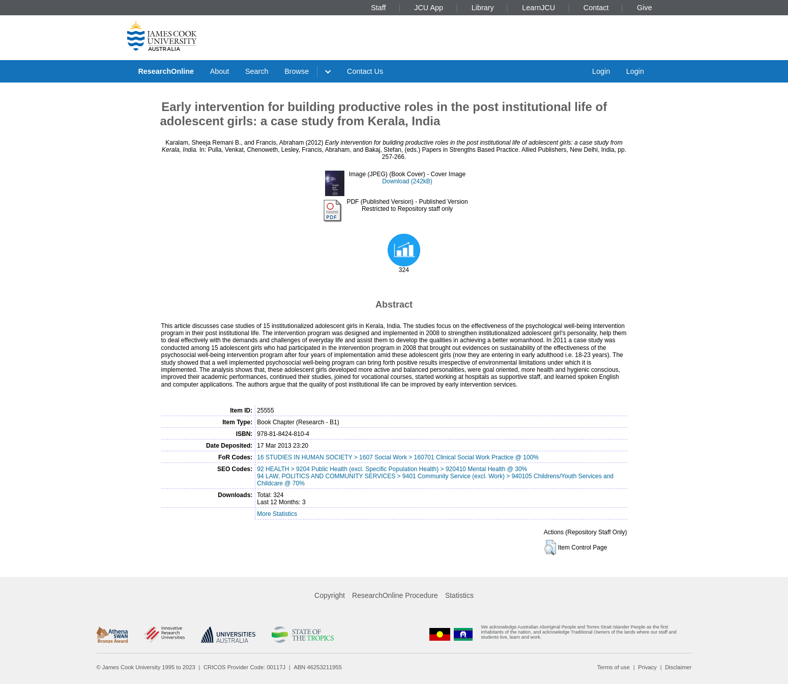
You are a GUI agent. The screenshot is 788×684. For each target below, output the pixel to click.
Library (483, 8)
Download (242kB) (407, 181)
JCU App (428, 8)
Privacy (647, 667)
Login (601, 71)
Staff (378, 8)
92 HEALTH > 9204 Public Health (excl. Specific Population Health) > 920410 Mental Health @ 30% (392, 469)
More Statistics (277, 513)
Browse (296, 71)
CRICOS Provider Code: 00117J (244, 667)
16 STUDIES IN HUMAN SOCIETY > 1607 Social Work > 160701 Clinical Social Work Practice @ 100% (398, 457)
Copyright (329, 595)
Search (257, 71)
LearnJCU (538, 8)
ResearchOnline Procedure (395, 595)
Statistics (459, 595)
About (219, 71)
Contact (596, 8)
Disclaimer (678, 667)
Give (644, 8)
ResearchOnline (166, 71)
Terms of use (613, 667)
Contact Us (365, 71)
